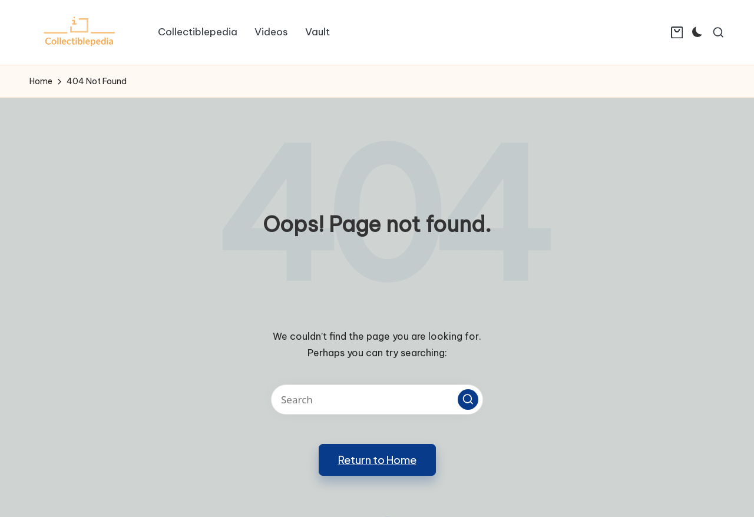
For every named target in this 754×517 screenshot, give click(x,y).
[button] (468, 399)
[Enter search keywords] (377, 400)
